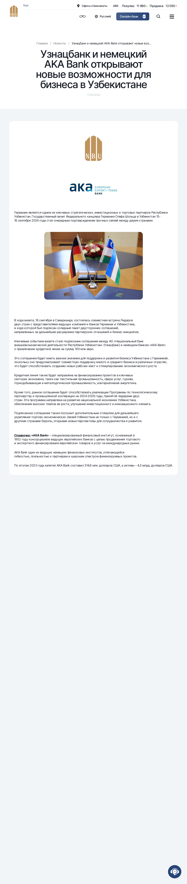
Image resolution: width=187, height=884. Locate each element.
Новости (59, 43)
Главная (42, 43)
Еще (25, 5)
